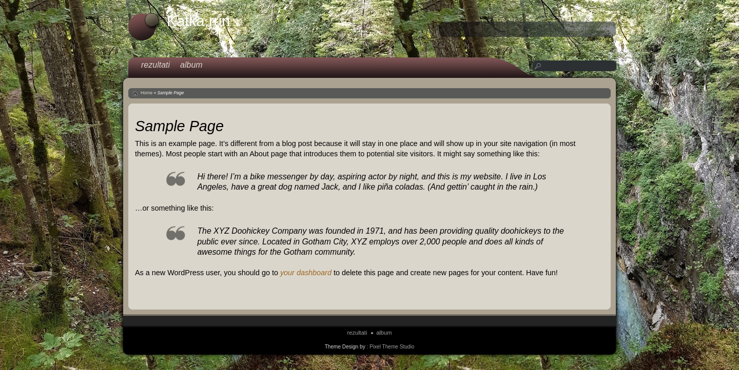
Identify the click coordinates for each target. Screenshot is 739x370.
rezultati (575, 29)
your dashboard (306, 273)
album (603, 29)
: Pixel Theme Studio (390, 347)
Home (146, 92)
